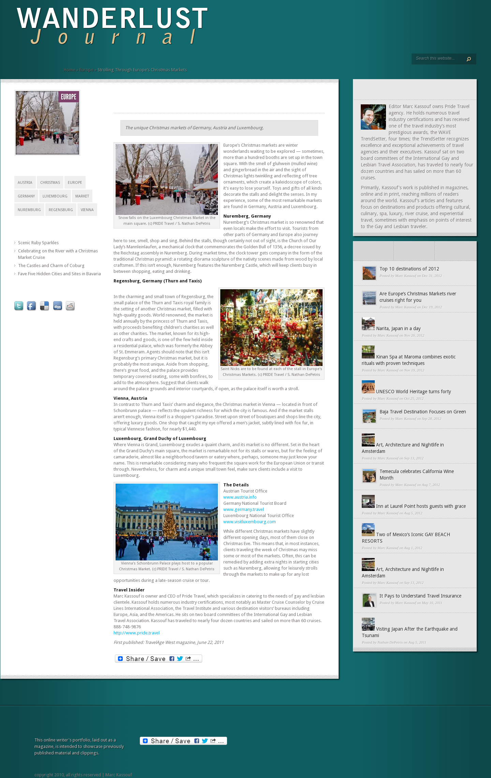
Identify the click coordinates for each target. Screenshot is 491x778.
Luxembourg (55, 196)
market (82, 196)
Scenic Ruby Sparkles (38, 242)
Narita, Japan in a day (398, 328)
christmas (50, 182)
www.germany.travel (243, 509)
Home (69, 69)
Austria (25, 182)
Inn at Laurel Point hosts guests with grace (421, 506)
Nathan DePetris (390, 642)
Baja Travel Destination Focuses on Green (423, 411)
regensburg (61, 210)
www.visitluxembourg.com (249, 521)
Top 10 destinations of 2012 (409, 268)
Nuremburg (29, 210)
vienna (87, 210)
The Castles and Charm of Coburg (51, 265)
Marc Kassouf (405, 276)
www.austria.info (240, 497)
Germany (26, 196)
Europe (86, 69)
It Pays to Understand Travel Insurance (420, 596)
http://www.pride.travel (137, 632)
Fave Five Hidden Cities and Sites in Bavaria (59, 273)
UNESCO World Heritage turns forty (413, 391)
